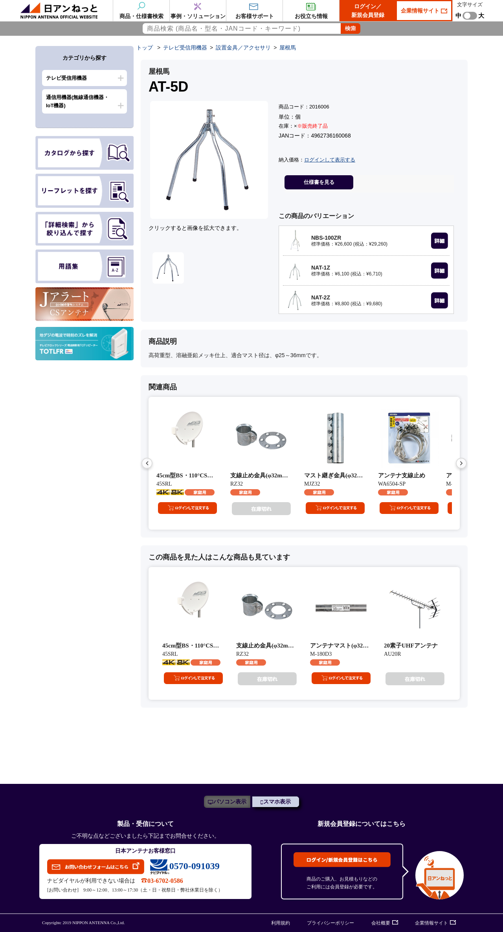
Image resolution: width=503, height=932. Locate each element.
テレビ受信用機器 (66, 78)
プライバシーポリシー (330, 923)
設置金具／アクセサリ (243, 47)
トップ (144, 47)
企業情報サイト (421, 10)
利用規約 (280, 923)
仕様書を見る (319, 182)
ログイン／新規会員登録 (367, 10)
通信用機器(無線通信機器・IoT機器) (77, 101)
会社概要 (380, 923)
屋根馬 (287, 47)
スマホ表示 (277, 802)
